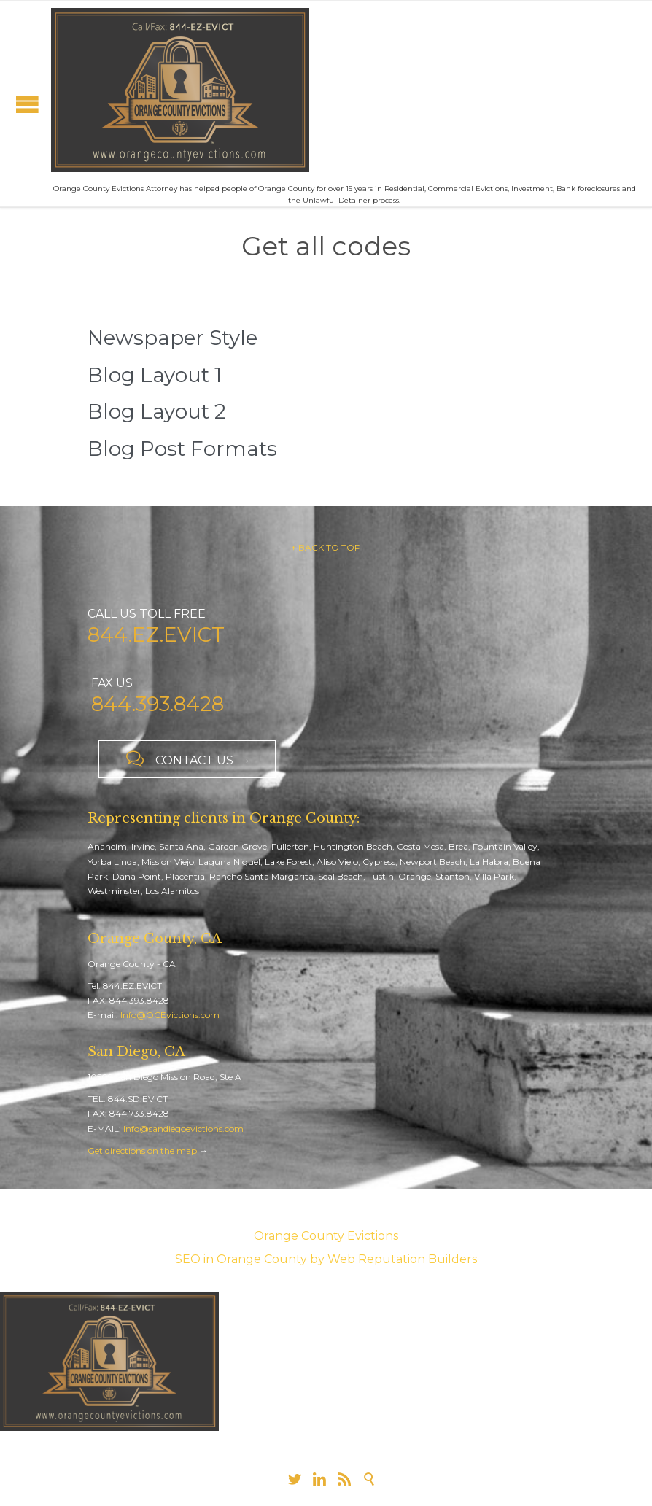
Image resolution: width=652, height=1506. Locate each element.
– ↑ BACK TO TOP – (326, 547)
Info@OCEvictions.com (170, 1014)
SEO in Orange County (241, 1259)
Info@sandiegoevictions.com (183, 1128)
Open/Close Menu (27, 104)
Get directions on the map (142, 1150)
